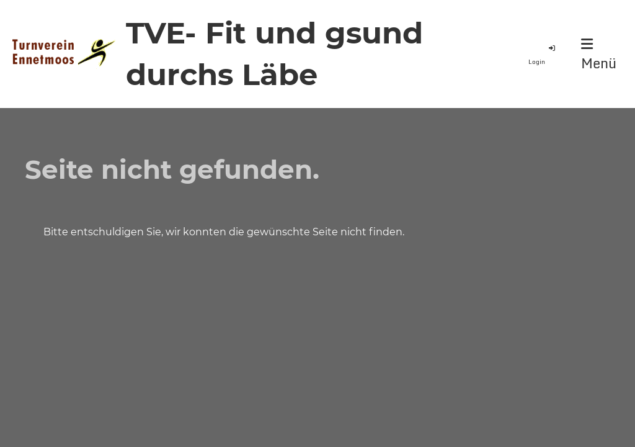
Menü (598, 55)
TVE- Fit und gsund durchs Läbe (274, 54)
